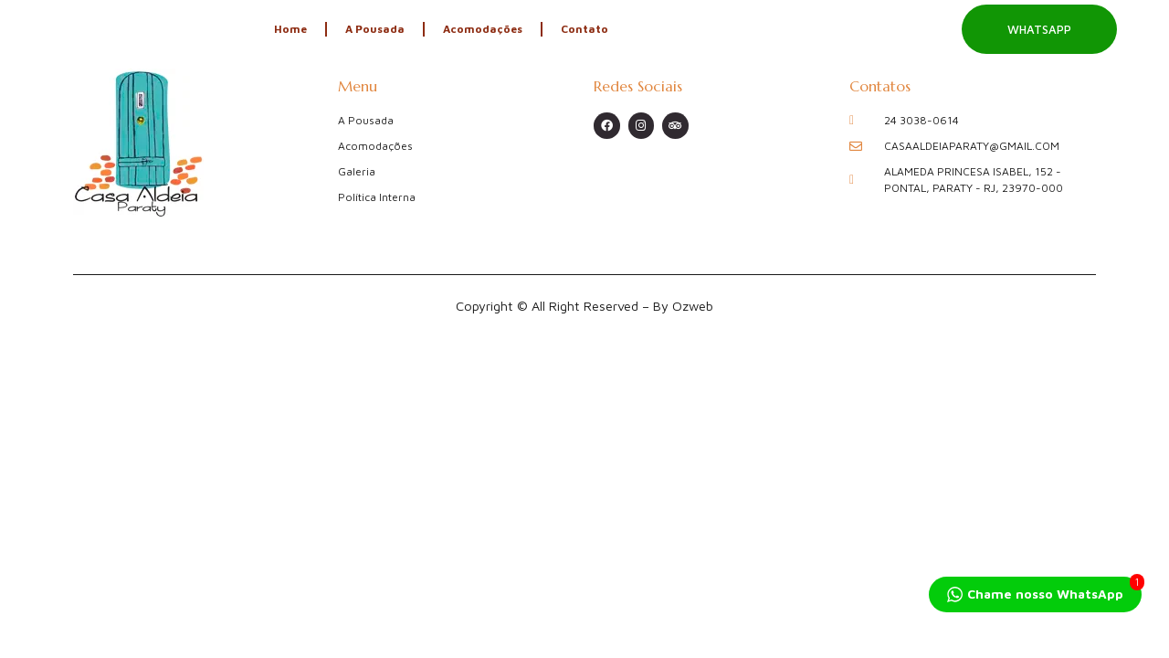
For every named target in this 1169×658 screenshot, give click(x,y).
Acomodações (482, 29)
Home (290, 29)
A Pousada (375, 29)
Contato (584, 29)
